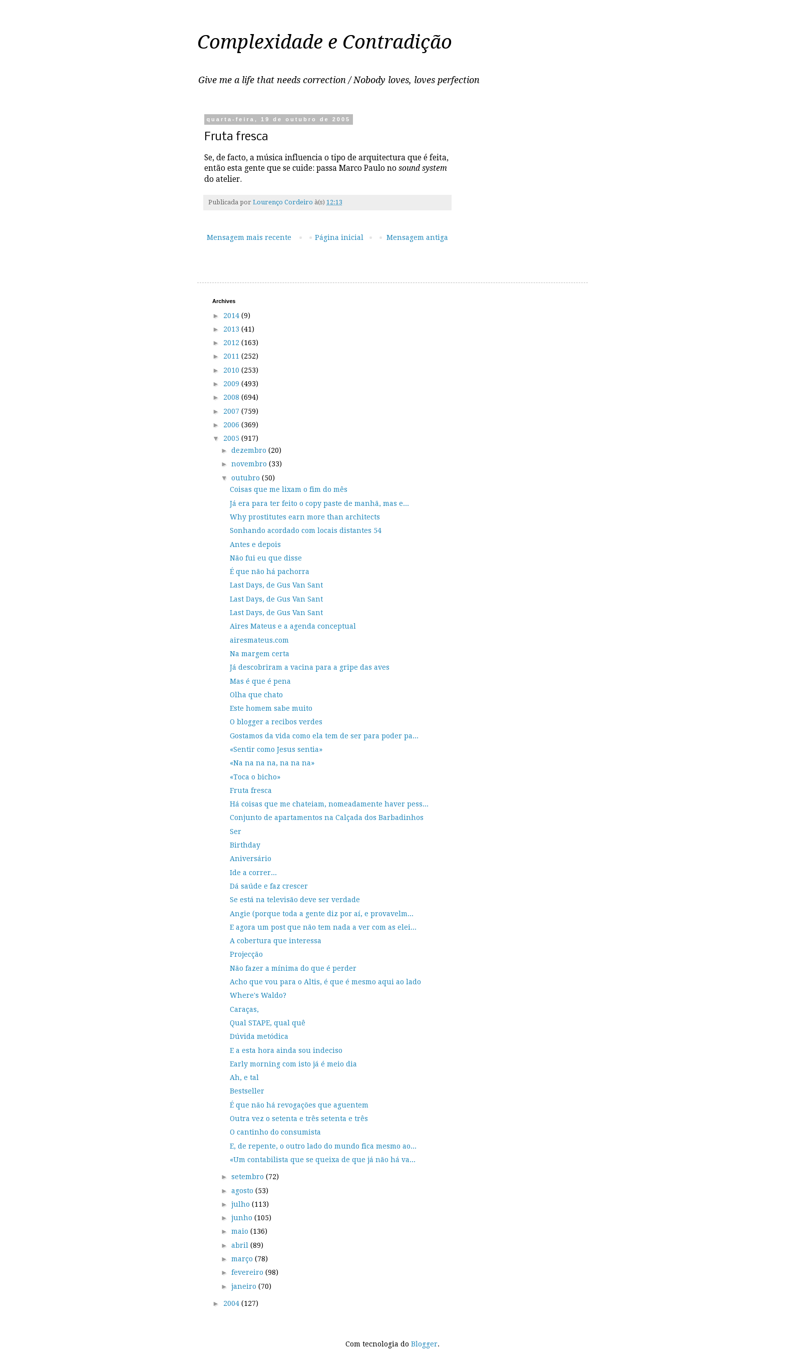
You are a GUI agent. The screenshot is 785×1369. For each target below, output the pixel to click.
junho (242, 1218)
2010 (232, 370)
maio (240, 1231)
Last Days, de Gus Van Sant (276, 585)
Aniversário (250, 859)
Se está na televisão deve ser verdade (295, 900)
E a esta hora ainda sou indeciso (286, 1050)
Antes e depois (255, 544)
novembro (250, 464)
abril (240, 1245)
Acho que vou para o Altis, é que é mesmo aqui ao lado (325, 982)
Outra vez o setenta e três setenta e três (299, 1119)
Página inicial (339, 237)
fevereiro (248, 1272)
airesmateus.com (259, 640)
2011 (232, 356)
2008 (232, 397)
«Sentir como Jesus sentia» (276, 749)
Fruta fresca (251, 790)
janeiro (244, 1286)
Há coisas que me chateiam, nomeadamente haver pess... (329, 804)
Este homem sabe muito (271, 708)
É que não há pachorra (269, 572)
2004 (232, 1303)
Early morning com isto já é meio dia (293, 1064)
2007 (232, 411)
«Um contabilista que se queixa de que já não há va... (323, 1160)
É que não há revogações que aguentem (299, 1105)
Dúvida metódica (259, 1036)
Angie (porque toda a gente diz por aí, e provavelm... (322, 914)
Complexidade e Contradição (324, 42)
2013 (232, 329)
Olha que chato (256, 695)
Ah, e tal (244, 1077)
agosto (243, 1191)
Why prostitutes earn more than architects (305, 517)
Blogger (424, 1344)
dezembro (249, 450)
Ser (235, 832)
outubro (246, 478)
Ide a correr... (253, 873)
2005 (232, 438)
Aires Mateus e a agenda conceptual (293, 626)
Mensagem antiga (417, 237)
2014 (232, 316)
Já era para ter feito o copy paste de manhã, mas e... (319, 503)
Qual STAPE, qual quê (267, 1023)
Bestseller (247, 1091)
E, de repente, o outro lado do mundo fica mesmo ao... (323, 1146)
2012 (232, 343)
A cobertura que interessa (275, 941)
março (243, 1259)
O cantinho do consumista (275, 1132)
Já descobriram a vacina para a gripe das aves (309, 667)
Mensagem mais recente (249, 237)
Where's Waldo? (258, 995)
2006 (232, 425)
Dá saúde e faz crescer (269, 886)
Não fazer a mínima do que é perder (293, 968)
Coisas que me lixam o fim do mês (288, 489)
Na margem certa (259, 654)
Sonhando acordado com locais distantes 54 (305, 530)
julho (241, 1204)
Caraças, (244, 1009)
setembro (248, 1177)
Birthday (245, 845)
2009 (232, 384)
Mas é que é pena (260, 681)
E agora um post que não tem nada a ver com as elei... (323, 927)
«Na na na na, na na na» (272, 763)
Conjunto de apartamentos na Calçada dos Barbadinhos (327, 817)
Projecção (246, 954)
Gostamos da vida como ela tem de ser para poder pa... (324, 736)
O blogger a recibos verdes (276, 722)
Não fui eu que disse (266, 558)
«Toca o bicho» (255, 777)
